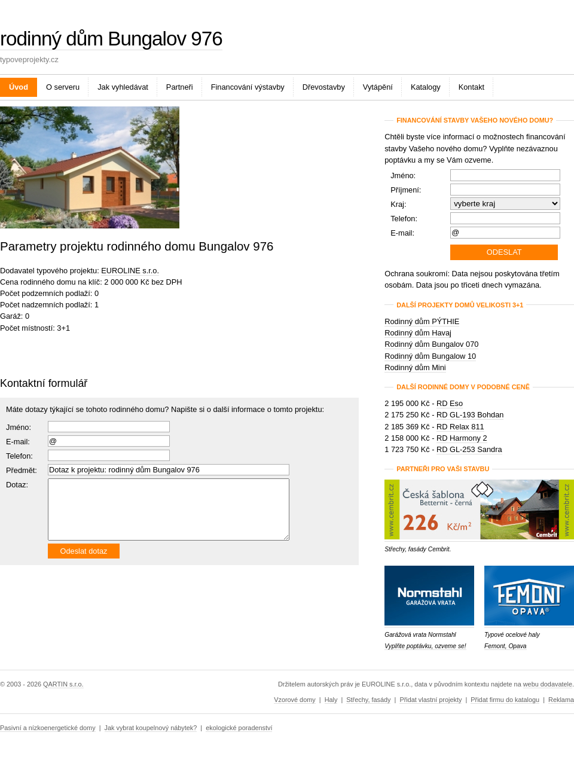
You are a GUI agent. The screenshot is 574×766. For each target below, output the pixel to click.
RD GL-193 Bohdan (469, 414)
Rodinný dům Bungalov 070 (431, 344)
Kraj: (398, 204)
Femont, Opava (505, 646)
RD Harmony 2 (461, 438)
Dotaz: (17, 484)
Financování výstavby (248, 87)
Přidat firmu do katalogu (505, 699)
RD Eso (449, 403)
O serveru (63, 87)
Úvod (18, 87)
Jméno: (18, 427)
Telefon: (403, 218)
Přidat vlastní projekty (430, 699)
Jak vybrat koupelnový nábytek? (151, 727)
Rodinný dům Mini (414, 367)
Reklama (561, 699)
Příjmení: (405, 189)
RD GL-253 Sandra (469, 449)
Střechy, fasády (368, 699)
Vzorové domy (295, 699)
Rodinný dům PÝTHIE (421, 321)
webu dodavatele (547, 684)
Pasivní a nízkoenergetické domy (48, 727)
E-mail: (18, 441)
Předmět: (21, 470)
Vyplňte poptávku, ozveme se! (425, 646)
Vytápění (378, 87)
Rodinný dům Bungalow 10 (430, 356)
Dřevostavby (324, 87)
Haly (331, 699)
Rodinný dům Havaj (417, 332)
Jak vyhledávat (122, 87)
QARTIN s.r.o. (63, 684)
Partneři (179, 87)
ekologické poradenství (239, 727)
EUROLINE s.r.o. (130, 270)
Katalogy (426, 87)
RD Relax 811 (460, 426)
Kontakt (471, 87)
